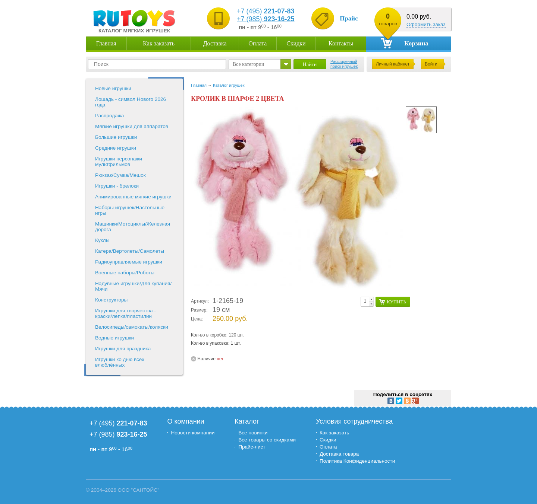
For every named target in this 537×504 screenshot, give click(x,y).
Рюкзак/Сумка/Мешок (120, 175)
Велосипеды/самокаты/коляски (131, 327)
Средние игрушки (115, 148)
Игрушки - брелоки (117, 186)
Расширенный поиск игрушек (344, 63)
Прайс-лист (251, 447)
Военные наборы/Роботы (124, 272)
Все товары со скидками (267, 440)
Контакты (341, 43)
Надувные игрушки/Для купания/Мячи (133, 286)
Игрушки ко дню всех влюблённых (119, 362)
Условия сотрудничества (354, 421)
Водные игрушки (114, 338)
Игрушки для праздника (123, 348)
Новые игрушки (113, 88)
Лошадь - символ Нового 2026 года (130, 102)
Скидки (295, 43)
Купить (396, 301)
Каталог (247, 421)
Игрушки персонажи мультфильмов (118, 161)
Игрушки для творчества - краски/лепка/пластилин (125, 313)
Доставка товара (339, 454)
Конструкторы (111, 300)
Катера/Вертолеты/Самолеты (129, 251)
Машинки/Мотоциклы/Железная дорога (132, 226)
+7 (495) (266, 11)
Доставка (215, 43)
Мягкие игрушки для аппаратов (131, 126)
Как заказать (159, 43)
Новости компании (192, 433)
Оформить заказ (426, 24)
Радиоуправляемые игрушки (128, 262)
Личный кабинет (392, 64)
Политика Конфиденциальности (358, 461)
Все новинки (252, 433)
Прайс (349, 18)
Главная (106, 43)
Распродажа (109, 115)
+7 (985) (266, 19)
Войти (431, 64)
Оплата (257, 43)
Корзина (404, 43)
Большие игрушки (116, 137)
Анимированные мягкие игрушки (133, 197)
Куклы (102, 240)
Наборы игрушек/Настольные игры (129, 210)
